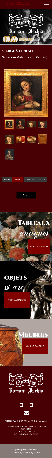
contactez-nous (35, 179)
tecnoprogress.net (31, 452)
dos (26, 195)
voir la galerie (39, 246)
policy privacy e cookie (26, 449)
